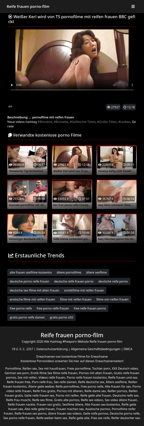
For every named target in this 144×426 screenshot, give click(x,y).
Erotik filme (38, 373)
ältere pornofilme (69, 272)
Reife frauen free (18, 382)
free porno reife (21, 308)
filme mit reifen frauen (76, 299)
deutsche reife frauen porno (74, 281)
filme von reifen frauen (112, 299)
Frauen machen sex (70, 409)
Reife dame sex (95, 391)
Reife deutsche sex (91, 382)
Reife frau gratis (44, 391)
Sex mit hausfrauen (52, 368)
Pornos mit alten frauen (95, 373)
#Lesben (124, 122)
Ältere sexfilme (116, 382)
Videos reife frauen (51, 377)
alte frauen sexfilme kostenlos (31, 272)
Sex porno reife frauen (19, 418)
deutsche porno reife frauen (29, 281)
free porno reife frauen (53, 308)
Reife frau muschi (18, 400)
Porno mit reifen (67, 395)
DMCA (128, 349)
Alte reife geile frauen (40, 409)
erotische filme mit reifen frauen (32, 299)
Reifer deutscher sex (125, 418)
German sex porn (17, 373)
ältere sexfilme (96, 272)
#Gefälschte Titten (82, 122)
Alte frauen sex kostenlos (102, 404)
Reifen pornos (117, 391)
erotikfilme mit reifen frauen (84, 290)
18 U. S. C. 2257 (23, 349)
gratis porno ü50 (61, 317)
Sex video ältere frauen (121, 400)
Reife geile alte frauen (95, 395)
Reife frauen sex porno (30, 413)
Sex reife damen (65, 382)
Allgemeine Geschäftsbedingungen (96, 349)
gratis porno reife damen (27, 317)
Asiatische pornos (97, 409)
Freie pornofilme (79, 368)
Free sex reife (100, 418)
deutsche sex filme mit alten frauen (34, 290)
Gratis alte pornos (66, 400)
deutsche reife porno (113, 281)
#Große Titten (107, 122)
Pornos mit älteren (70, 391)
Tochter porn (101, 368)
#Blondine (45, 122)
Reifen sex (29, 368)
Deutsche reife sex (126, 395)
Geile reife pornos (95, 413)
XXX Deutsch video (125, 368)
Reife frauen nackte (21, 404)
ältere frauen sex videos (65, 413)
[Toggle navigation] (133, 6)
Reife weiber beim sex (51, 418)
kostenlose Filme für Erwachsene (85, 356)
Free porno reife (92, 386)
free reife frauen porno (90, 308)
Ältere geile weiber (41, 386)
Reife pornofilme (67, 386)
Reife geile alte (79, 418)
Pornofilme (13, 368)
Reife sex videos (92, 400)
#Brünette (61, 122)
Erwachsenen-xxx (49, 356)
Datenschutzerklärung (52, 349)
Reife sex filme (42, 400)
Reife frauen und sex (122, 377)
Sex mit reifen (27, 377)
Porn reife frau (42, 382)
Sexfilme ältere (72, 404)
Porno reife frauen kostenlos (87, 377)
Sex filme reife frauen (62, 373)
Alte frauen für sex (118, 386)
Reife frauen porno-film (28, 6)
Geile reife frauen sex (39, 395)
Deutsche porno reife (125, 413)
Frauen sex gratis (49, 404)
